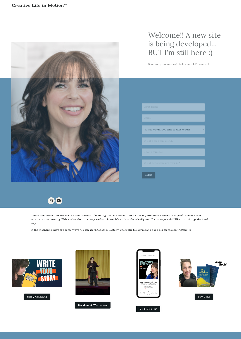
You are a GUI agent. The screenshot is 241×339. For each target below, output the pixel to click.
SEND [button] (148, 178)
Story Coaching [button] (37, 296)
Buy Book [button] (204, 296)
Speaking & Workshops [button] (92, 305)
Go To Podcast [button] (148, 308)
